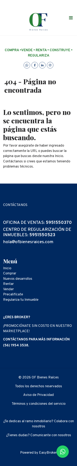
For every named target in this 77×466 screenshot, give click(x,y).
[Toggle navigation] (71, 18)
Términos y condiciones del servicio (39, 404)
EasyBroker (48, 453)
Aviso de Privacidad (38, 395)
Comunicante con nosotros (50, 435)
